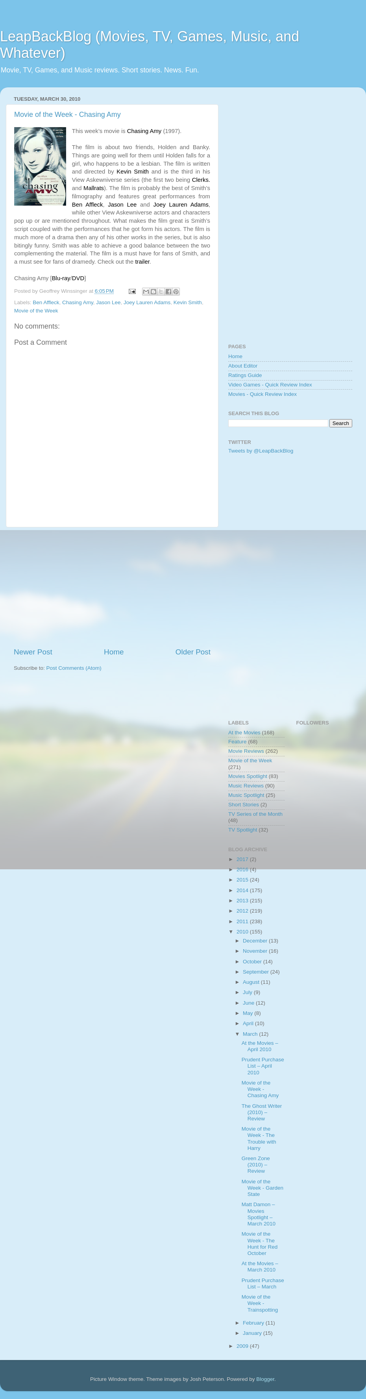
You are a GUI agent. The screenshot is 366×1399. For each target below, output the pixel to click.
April (249, 1023)
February (254, 1323)
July (248, 992)
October (253, 962)
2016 (243, 869)
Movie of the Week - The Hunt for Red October (260, 1243)
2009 (243, 1346)
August (252, 982)
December (256, 941)
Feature (237, 742)
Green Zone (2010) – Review (256, 1164)
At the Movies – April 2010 (260, 1046)
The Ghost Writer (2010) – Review (262, 1112)
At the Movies (244, 733)
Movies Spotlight (247, 776)
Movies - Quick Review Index (262, 394)
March (251, 1034)
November (256, 951)
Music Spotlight (246, 795)
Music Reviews (246, 786)
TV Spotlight (242, 830)
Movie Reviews (246, 751)
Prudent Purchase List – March (263, 1283)
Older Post (193, 652)
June (249, 1003)
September (256, 972)
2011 (243, 921)
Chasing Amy (77, 302)
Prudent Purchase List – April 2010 (263, 1066)
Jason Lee (108, 302)
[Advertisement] (112, 587)
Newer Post (33, 652)
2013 (243, 901)
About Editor (242, 366)
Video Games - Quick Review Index (270, 385)
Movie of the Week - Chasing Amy (67, 114)
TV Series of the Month (255, 814)
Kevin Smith (188, 302)
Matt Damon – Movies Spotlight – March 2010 (258, 1214)
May (248, 1013)
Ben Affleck (46, 302)
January (253, 1333)
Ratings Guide (245, 375)
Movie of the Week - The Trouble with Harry (259, 1138)
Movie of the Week (36, 311)
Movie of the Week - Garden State (262, 1188)
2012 (243, 911)
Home (114, 652)
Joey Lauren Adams (147, 302)
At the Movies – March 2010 (260, 1266)
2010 (243, 932)
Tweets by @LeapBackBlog (260, 451)
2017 (243, 859)
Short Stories (243, 805)
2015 (243, 880)
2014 (243, 890)
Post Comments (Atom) (74, 668)
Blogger (265, 1379)
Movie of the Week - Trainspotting (260, 1303)
